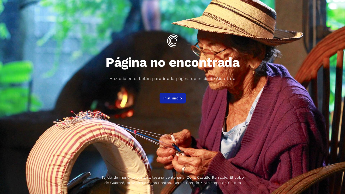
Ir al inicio (172, 98)
